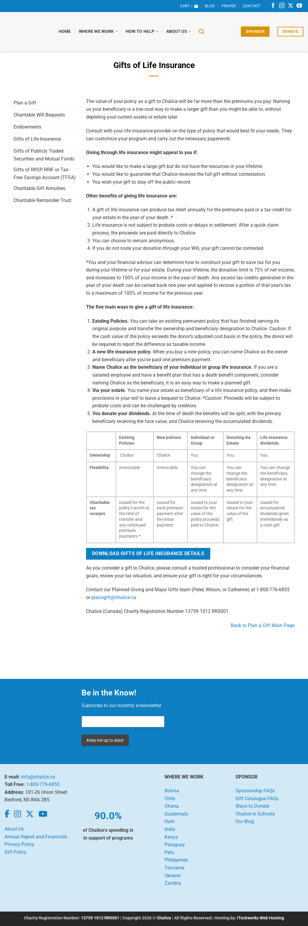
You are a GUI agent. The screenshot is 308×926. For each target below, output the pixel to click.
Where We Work (98, 31)
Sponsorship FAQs (255, 791)
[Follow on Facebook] (273, 6)
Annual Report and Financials (36, 837)
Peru (169, 852)
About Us (178, 31)
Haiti (169, 821)
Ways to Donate (252, 806)
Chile (170, 798)
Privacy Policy (19, 844)
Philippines (176, 860)
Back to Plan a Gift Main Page (262, 625)
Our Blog (245, 821)
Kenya (171, 837)
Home (65, 31)
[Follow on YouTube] (299, 6)
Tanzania (174, 868)
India (170, 829)
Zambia (173, 883)
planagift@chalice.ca (113, 597)
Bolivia (172, 791)
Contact (252, 6)
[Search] (201, 32)
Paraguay (175, 844)
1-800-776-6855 (43, 784)
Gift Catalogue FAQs (257, 798)
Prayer (229, 6)
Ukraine (172, 875)
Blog (210, 6)
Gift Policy (15, 852)
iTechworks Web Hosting (260, 918)
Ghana (172, 806)
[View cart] (189, 6)
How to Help (142, 31)
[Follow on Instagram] (282, 6)
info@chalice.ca (38, 777)
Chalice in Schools (255, 814)
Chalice (164, 918)
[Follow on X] (290, 6)
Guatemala (176, 814)
